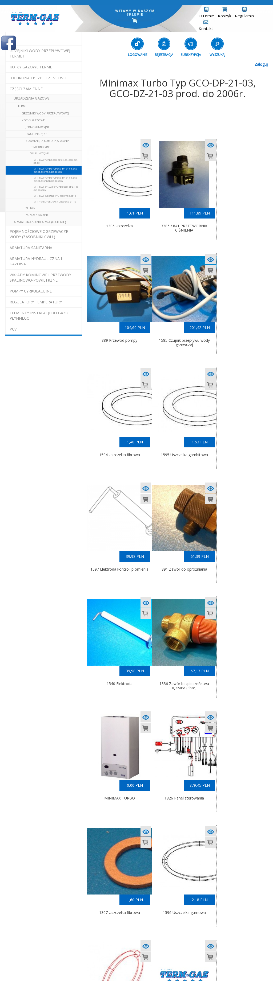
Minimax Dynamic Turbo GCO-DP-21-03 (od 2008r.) (56, 188)
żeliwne (31, 208)
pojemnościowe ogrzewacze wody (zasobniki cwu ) (39, 234)
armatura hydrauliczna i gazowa (36, 261)
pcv (13, 329)
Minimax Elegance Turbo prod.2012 (55, 195)
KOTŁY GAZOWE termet (32, 66)
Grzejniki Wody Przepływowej (45, 113)
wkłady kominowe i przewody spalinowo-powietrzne (40, 277)
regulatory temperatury (36, 301)
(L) (181, 968)
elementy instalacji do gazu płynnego (39, 315)
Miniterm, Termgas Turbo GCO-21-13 (55, 201)
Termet (23, 106)
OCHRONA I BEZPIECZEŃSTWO (38, 77)
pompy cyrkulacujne (31, 291)
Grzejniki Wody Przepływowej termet (40, 53)
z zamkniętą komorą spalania (47, 141)
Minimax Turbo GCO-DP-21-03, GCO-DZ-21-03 (56, 161)
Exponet (164, 968)
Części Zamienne (26, 88)
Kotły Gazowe (33, 120)
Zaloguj (261, 64)
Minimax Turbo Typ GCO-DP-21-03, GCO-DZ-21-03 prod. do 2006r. (56, 170)
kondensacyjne (37, 215)
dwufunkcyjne (36, 134)
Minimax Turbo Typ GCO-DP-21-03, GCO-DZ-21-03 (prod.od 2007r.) (56, 179)
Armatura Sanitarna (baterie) (40, 222)
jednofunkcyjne (38, 127)
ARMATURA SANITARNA (31, 247)
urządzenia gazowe (32, 98)
